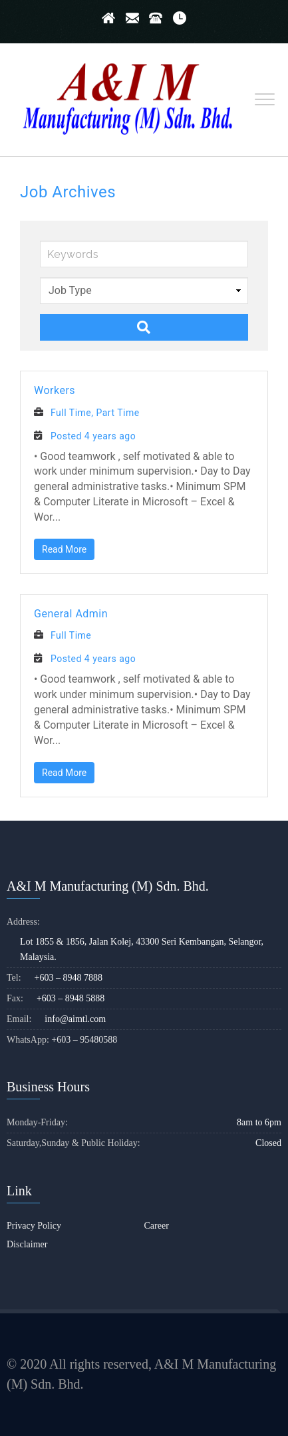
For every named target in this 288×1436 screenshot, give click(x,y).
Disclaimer (27, 1244)
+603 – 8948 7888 (68, 978)
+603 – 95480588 (84, 1040)
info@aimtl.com (75, 1019)
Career (156, 1226)
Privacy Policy (34, 1226)
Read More (64, 549)
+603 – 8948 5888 (70, 998)
